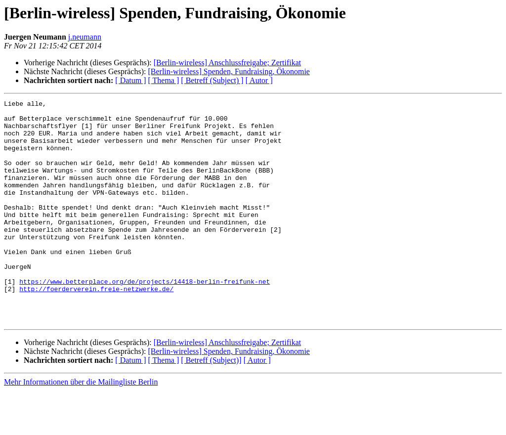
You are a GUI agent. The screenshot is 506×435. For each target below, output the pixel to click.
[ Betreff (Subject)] (211, 404)
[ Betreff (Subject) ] (212, 80)
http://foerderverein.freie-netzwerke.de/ (96, 327)
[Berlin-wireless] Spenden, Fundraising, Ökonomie (229, 71)
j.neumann (84, 37)
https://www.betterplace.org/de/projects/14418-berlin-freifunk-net (144, 318)
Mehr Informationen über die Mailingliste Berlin (81, 426)
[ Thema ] (163, 80)
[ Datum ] (130, 80)
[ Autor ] (259, 80)
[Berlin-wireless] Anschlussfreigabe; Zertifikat (227, 62)
